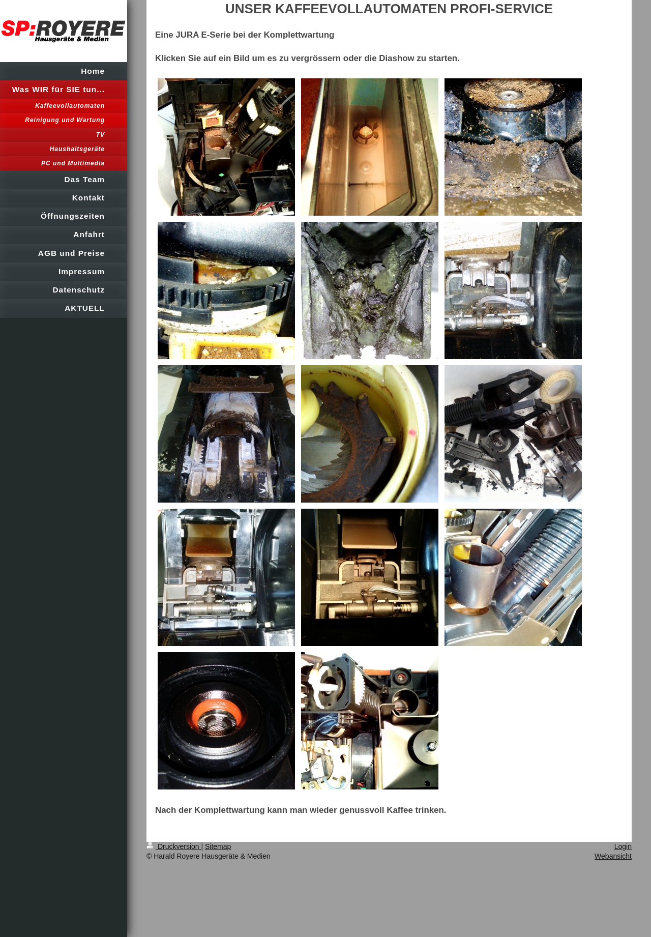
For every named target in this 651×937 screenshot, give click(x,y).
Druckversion (173, 846)
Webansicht (613, 856)
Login (623, 846)
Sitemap (218, 846)
